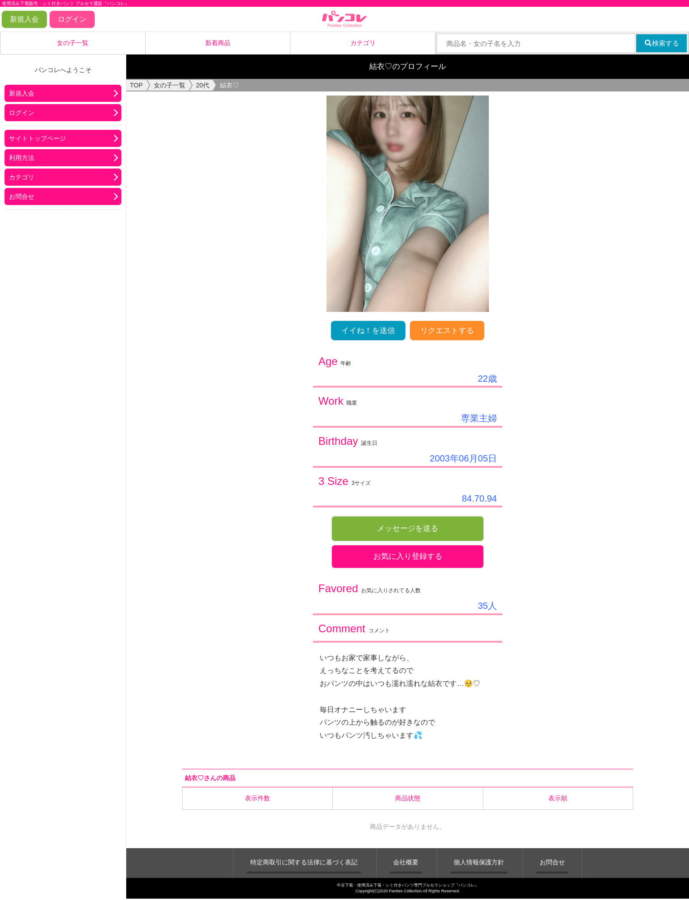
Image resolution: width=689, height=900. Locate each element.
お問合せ (21, 196)
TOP (136, 85)
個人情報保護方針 (479, 864)
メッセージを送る (407, 528)
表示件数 (257, 800)
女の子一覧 (72, 42)
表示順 (557, 800)
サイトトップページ (37, 138)
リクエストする (447, 330)
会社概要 (405, 864)
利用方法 (21, 157)
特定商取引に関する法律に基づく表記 (304, 864)
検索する (662, 43)
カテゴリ (363, 42)
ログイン (72, 19)
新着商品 (217, 42)
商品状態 (407, 800)
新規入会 (24, 19)
